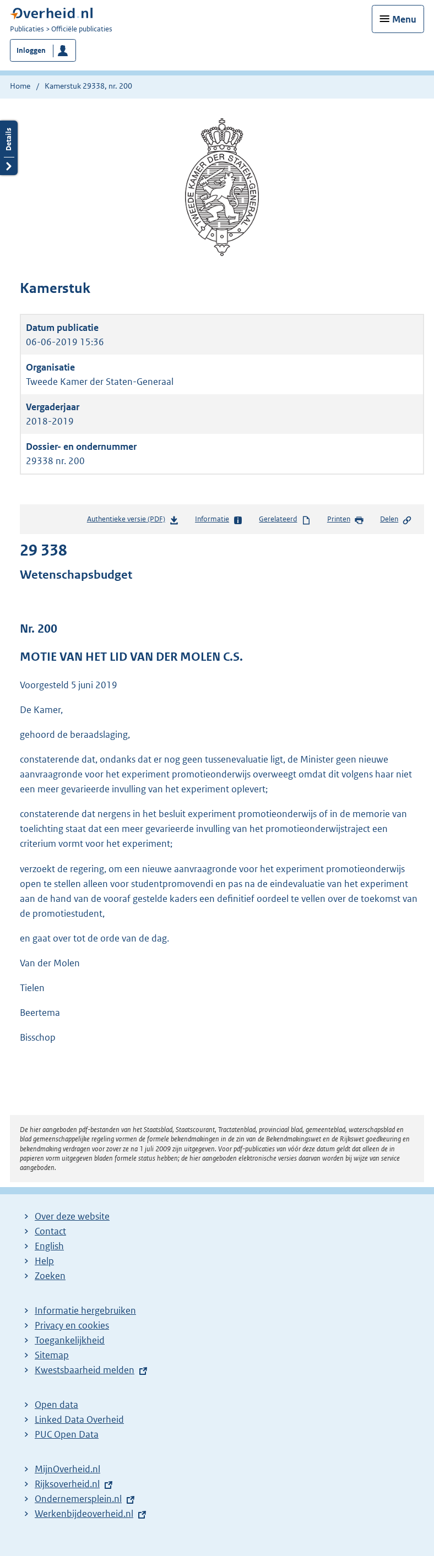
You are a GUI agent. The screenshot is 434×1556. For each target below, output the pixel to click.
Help (44, 1261)
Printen (345, 519)
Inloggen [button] (31, 50)
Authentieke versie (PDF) (133, 521)
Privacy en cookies (72, 1325)
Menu (404, 19)
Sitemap (52, 1355)
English (49, 1246)
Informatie (219, 519)
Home (20, 86)
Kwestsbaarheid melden (84, 1370)
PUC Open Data (67, 1434)
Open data (56, 1405)
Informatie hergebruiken (85, 1310)
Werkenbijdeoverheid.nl (84, 1514)
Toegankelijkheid (70, 1340)
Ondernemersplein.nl (78, 1499)
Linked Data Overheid (79, 1419)
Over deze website (72, 1216)
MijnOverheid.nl (67, 1469)
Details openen (9, 148)
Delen (396, 519)
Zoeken (50, 1276)
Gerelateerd (285, 519)
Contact (50, 1231)
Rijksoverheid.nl (67, 1484)
